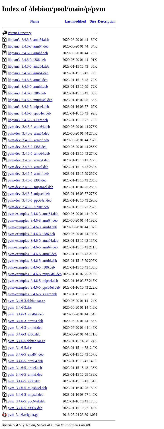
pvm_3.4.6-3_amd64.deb (25, 314)
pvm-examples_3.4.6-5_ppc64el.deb (34, 287)
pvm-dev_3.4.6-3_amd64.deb (29, 127)
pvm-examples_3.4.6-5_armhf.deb (32, 260)
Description (106, 21)
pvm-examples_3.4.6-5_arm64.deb (33, 247)
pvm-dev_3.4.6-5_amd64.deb (29, 153)
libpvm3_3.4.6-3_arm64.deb (28, 46)
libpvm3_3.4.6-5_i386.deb (27, 93)
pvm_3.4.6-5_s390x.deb (25, 408)
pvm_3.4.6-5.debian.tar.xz (26, 341)
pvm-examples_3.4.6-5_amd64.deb (33, 240)
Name (34, 21)
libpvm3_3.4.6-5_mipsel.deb (28, 106)
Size (93, 21)
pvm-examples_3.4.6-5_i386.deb (31, 267)
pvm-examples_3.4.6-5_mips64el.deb (35, 274)
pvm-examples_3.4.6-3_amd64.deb (33, 214)
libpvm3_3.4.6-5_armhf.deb (28, 86)
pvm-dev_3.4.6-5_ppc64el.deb (29, 200)
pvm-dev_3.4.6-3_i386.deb (27, 147)
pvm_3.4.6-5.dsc (20, 348)
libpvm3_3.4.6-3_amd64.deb (28, 40)
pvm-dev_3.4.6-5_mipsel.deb (29, 194)
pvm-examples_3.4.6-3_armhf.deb (32, 227)
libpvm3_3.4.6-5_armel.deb (27, 80)
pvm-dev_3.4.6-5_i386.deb (27, 180)
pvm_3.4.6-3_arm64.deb (25, 321)
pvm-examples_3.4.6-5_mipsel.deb (33, 281)
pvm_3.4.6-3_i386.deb (24, 334)
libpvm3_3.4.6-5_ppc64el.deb (29, 113)
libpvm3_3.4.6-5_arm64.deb (28, 73)
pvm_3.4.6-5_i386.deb (24, 381)
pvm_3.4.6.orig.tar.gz (23, 415)
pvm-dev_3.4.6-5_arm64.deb (28, 160)
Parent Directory (19, 33)
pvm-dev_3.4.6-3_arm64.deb (28, 133)
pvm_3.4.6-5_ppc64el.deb (26, 401)
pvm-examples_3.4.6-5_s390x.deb (32, 294)
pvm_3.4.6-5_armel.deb (25, 368)
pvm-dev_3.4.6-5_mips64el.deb (30, 187)
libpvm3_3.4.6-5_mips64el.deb (30, 100)
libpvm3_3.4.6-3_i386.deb (27, 60)
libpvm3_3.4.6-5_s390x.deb (28, 120)
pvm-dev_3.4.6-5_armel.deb (28, 167)
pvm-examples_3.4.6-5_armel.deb (32, 254)
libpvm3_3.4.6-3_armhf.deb (28, 53)
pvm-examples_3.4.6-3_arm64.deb (33, 220)
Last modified (75, 21)
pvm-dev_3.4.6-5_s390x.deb (28, 207)
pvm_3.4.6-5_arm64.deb (25, 361)
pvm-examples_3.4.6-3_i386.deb (31, 234)
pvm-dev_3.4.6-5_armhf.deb (28, 173)
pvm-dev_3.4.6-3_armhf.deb (28, 140)
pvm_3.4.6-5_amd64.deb (25, 354)
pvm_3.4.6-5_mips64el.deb (27, 388)
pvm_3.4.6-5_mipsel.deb (25, 394)
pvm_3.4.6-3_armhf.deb (25, 327)
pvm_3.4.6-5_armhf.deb (25, 374)
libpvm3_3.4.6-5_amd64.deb (28, 66)
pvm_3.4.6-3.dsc (20, 307)
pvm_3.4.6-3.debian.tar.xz (26, 301)
